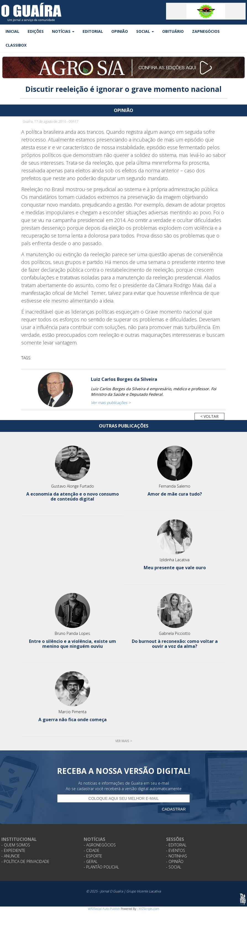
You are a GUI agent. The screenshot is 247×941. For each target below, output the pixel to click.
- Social (173, 867)
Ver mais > (123, 741)
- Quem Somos (15, 845)
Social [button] (145, 31)
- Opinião (174, 861)
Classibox (16, 45)
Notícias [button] (63, 31)
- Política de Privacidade (25, 861)
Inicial (12, 31)
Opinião (119, 31)
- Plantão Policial (101, 867)
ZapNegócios (206, 31)
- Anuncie (10, 856)
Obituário (173, 31)
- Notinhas (176, 856)
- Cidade (91, 850)
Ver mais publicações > (111, 402)
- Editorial (176, 845)
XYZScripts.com (149, 909)
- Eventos (175, 850)
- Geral (91, 861)
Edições (36, 31)
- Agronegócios (100, 845)
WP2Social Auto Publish (104, 909)
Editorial (93, 31)
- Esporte (93, 856)
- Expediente (13, 850)
